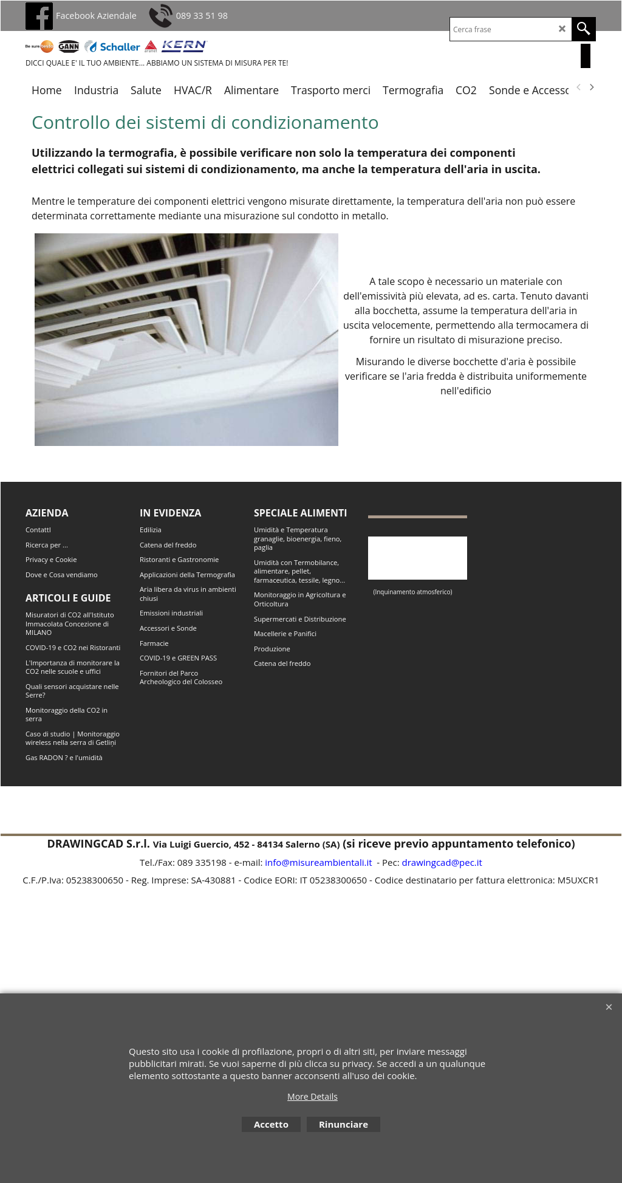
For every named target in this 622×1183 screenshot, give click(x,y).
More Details (312, 1096)
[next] (591, 87)
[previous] (578, 87)
